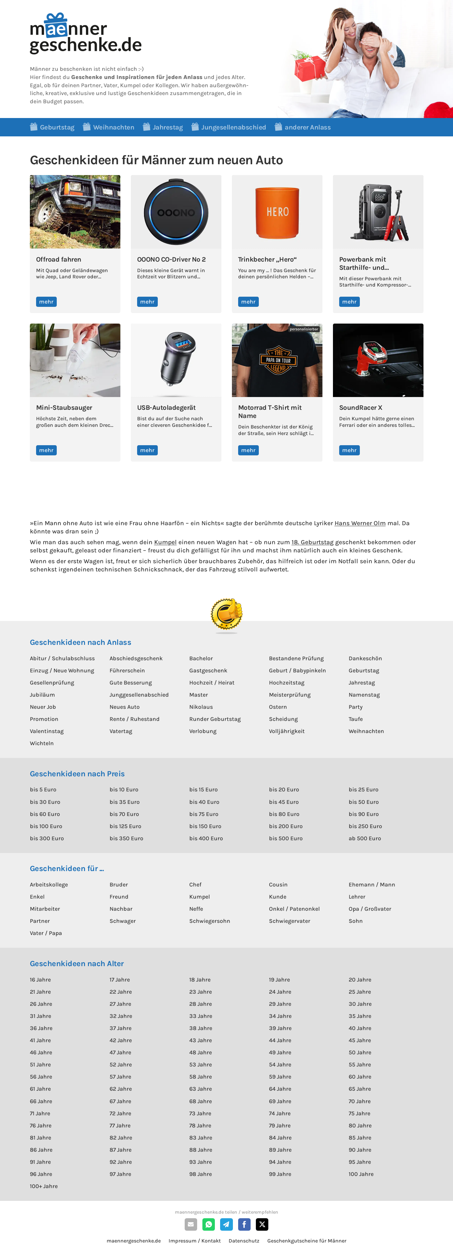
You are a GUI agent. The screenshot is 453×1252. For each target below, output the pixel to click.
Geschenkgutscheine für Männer (306, 1241)
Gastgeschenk (208, 670)
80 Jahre (360, 1125)
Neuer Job (43, 707)
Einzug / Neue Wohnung (62, 670)
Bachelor (201, 658)
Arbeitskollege (49, 884)
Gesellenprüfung (52, 682)
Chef (195, 884)
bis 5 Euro (43, 789)
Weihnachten (366, 731)
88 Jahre (200, 1149)
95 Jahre (360, 1162)
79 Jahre (280, 1125)
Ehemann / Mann (372, 884)
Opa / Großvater (370, 908)
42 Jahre (121, 1040)
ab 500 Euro (365, 838)
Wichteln (42, 743)
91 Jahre (40, 1162)
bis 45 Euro (284, 802)
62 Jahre (121, 1088)
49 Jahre (280, 1052)
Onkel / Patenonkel (294, 908)
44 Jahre (280, 1040)
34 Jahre (280, 1016)
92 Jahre (121, 1162)
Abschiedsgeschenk (136, 658)
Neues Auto (125, 707)
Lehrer (357, 896)
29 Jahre (280, 1004)
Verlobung (202, 731)
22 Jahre (121, 991)
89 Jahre (280, 1149)
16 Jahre (40, 979)
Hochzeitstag (286, 682)
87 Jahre (121, 1149)
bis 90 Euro (364, 814)
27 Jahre (120, 1004)
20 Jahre (360, 979)
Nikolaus (201, 707)
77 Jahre (120, 1125)
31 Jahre (40, 1016)
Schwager (123, 921)
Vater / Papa (46, 933)
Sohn (356, 921)
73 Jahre (200, 1113)
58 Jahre (200, 1076)
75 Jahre (359, 1113)
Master (198, 694)
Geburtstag (364, 670)
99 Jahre (280, 1174)
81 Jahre (40, 1137)
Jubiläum (42, 694)
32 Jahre (121, 1016)
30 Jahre (360, 1004)
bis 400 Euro (206, 838)
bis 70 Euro (124, 814)
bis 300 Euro (47, 838)
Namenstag (364, 694)
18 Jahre (200, 979)
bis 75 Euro (203, 814)
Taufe (356, 719)
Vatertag (121, 731)
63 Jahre (200, 1088)
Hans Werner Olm (360, 523)
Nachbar (121, 908)
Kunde (277, 896)
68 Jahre (200, 1101)
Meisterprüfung (290, 694)
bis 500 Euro (286, 838)
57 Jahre (120, 1076)
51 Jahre (40, 1064)
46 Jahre (41, 1052)
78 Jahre (200, 1125)
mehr (46, 301)
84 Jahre (280, 1137)
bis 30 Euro (45, 802)
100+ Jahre (44, 1186)
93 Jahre (200, 1162)
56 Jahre (41, 1076)
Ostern (278, 707)
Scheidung (283, 719)
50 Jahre (360, 1052)
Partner (40, 921)
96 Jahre (41, 1174)
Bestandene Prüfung (296, 658)
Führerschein (127, 670)
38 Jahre (200, 1028)
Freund (119, 896)
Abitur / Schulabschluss (62, 658)
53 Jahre (200, 1064)
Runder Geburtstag (215, 719)
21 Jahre (40, 991)
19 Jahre (279, 979)
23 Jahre (200, 991)
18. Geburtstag (313, 542)
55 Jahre (360, 1064)
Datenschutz (244, 1241)
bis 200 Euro (286, 826)
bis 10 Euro (124, 789)
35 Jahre (360, 1016)
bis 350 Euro (126, 838)
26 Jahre (41, 1004)
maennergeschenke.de (134, 1241)
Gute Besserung (131, 682)
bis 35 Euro (125, 802)
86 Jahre (41, 1149)
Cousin (278, 884)
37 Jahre (121, 1028)
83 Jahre (200, 1137)
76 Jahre (40, 1125)
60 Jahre (360, 1076)
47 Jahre (120, 1052)
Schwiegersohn (209, 921)
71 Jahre (40, 1113)
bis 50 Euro (364, 802)
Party (355, 707)
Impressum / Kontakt (195, 1241)
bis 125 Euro (125, 826)
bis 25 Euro (364, 789)
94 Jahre (280, 1162)
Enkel (37, 896)
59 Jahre (280, 1076)
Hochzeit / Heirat (212, 682)
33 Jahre (200, 1016)
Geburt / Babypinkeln (297, 670)
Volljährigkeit (287, 731)
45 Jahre (360, 1040)
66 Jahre (41, 1101)
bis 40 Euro (204, 802)
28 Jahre (200, 1004)
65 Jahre (360, 1088)
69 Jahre (280, 1101)
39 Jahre (280, 1028)
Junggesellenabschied (139, 694)
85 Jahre (360, 1137)
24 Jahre (280, 991)
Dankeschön (365, 658)
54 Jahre (280, 1064)
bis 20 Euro (284, 789)
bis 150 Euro (205, 826)
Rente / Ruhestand (135, 719)
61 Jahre (40, 1088)
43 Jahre (200, 1040)
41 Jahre (40, 1040)
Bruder (119, 884)
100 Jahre (361, 1174)
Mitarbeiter (45, 908)
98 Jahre (200, 1174)
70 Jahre (360, 1101)
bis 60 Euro (45, 814)
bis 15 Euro (203, 789)
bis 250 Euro (365, 826)
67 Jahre (120, 1101)
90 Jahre (360, 1149)
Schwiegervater (289, 921)
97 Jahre (120, 1174)
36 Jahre (41, 1028)
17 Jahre (120, 979)
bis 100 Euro (46, 826)
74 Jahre (280, 1113)
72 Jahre (120, 1113)
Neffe (196, 908)
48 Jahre (200, 1052)
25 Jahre (360, 991)
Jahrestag (362, 682)
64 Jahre (280, 1088)
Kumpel (165, 542)
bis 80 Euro (284, 814)
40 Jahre (360, 1028)
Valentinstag (47, 731)
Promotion (44, 719)
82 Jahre (121, 1137)
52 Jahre (121, 1064)
